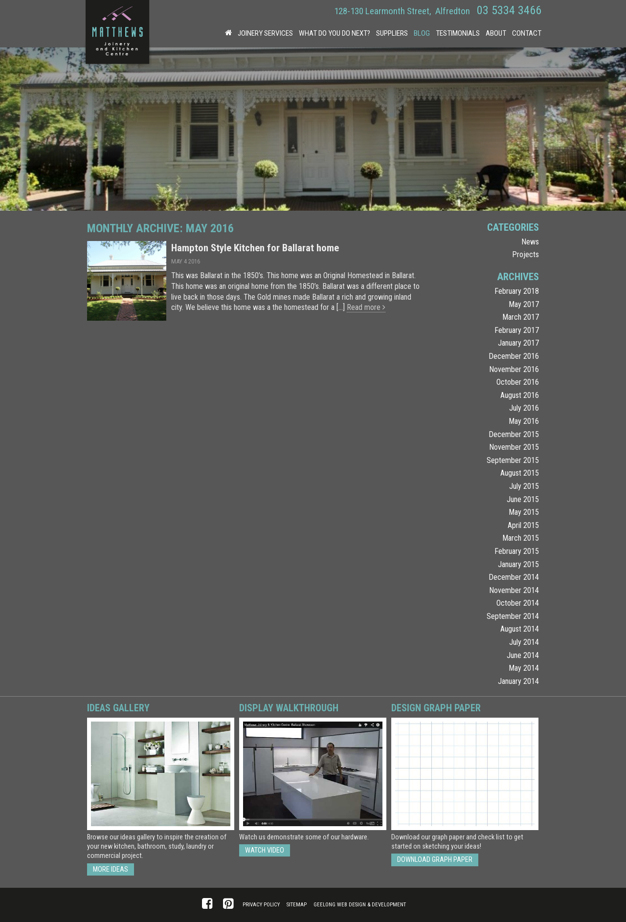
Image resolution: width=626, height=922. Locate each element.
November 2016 (514, 369)
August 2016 (519, 395)
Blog (422, 33)
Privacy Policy (261, 904)
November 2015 (514, 447)
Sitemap (297, 904)
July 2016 (524, 408)
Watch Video (264, 850)
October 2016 (517, 382)
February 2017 (516, 330)
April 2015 (523, 525)
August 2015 (519, 473)
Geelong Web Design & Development (359, 904)
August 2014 (519, 629)
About (496, 33)
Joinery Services (265, 33)
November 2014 (514, 590)
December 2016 (514, 356)
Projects (525, 254)
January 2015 (518, 564)
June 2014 (523, 655)
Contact (526, 33)
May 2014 (524, 668)
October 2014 (517, 603)
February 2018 (516, 291)
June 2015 (523, 499)
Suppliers (392, 33)
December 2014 (514, 577)
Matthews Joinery (117, 34)
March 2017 (520, 317)
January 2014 (518, 681)
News (530, 241)
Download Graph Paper (434, 860)
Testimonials (458, 33)
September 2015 (513, 460)
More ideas (110, 869)
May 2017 (524, 304)
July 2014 (524, 642)
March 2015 (520, 538)
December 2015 (514, 434)
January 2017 (518, 343)
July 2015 (524, 486)
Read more (366, 307)
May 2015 (524, 512)
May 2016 (524, 421)
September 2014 (513, 616)
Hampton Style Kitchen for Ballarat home (255, 248)
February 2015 (516, 551)
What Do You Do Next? (334, 33)
